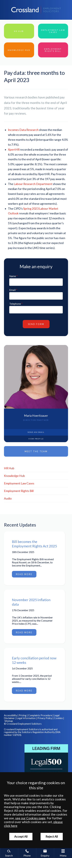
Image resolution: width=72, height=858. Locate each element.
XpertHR (14, 149)
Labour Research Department (33, 184)
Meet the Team (36, 451)
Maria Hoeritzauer (36, 415)
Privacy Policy (44, 718)
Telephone (15, 303)
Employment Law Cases (19, 483)
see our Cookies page (30, 818)
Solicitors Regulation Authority (38, 732)
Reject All (52, 836)
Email (12, 289)
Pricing (22, 715)
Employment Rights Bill (19, 491)
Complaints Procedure (40, 715)
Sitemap (8, 721)
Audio (8, 498)
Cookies (58, 718)
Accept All (20, 836)
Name (12, 276)
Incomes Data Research (23, 130)
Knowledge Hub (14, 476)
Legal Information (26, 718)
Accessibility (10, 715)
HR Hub (9, 468)
